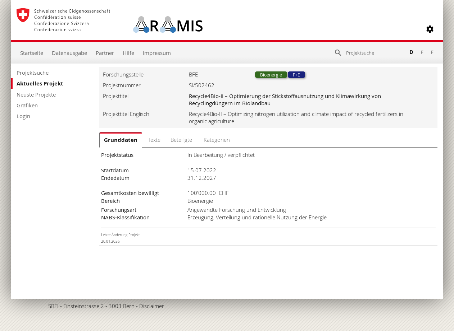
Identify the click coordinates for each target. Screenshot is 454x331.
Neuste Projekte (36, 94)
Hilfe (128, 52)
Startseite (31, 52)
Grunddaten (120, 140)
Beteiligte (181, 139)
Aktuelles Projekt (40, 83)
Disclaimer (151, 305)
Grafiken (27, 105)
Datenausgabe (69, 52)
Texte (154, 139)
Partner (105, 52)
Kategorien (217, 139)
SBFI (53, 305)
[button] (430, 29)
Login (23, 116)
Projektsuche (33, 72)
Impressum (157, 52)
